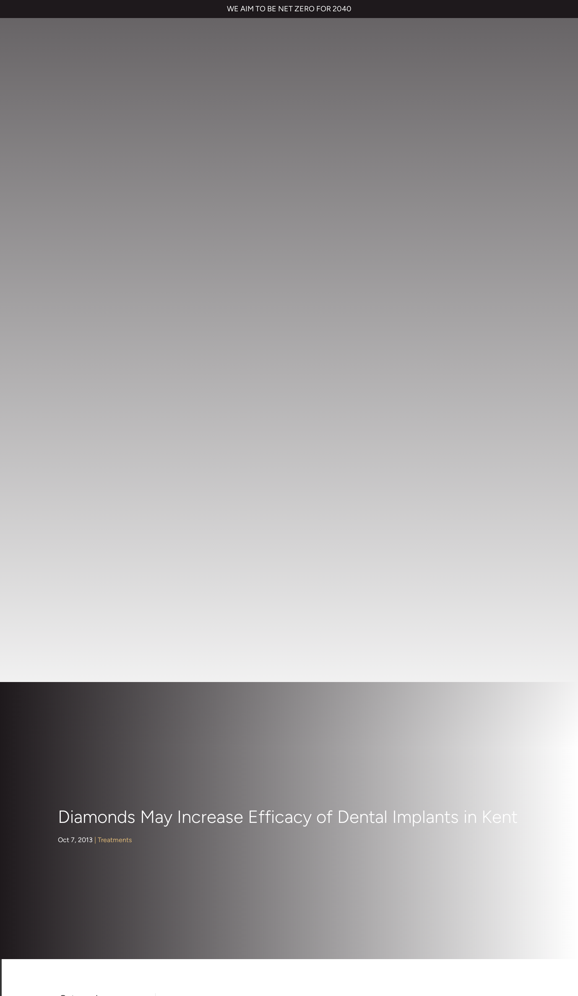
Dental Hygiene (87, 385)
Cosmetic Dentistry (93, 370)
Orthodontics (84, 473)
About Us (78, 340)
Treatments (115, 159)
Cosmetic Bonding (286, 766)
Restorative (81, 503)
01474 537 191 (281, 839)
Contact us (416, 716)
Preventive (80, 488)
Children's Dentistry (93, 355)
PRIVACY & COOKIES (120, 927)
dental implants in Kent (406, 330)
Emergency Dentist (286, 800)
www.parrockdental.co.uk (446, 625)
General (76, 429)
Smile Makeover (282, 783)
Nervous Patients (89, 458)
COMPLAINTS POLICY (184, 927)
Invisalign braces (282, 733)
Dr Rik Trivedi (456, 561)
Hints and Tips (85, 444)
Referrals (463, 716)
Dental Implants (87, 399)
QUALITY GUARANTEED (323, 927)
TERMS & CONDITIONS (54, 927)
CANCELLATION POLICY (252, 927)
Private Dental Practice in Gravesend (73, 956)
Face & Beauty (85, 414)
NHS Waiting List (434, 740)
